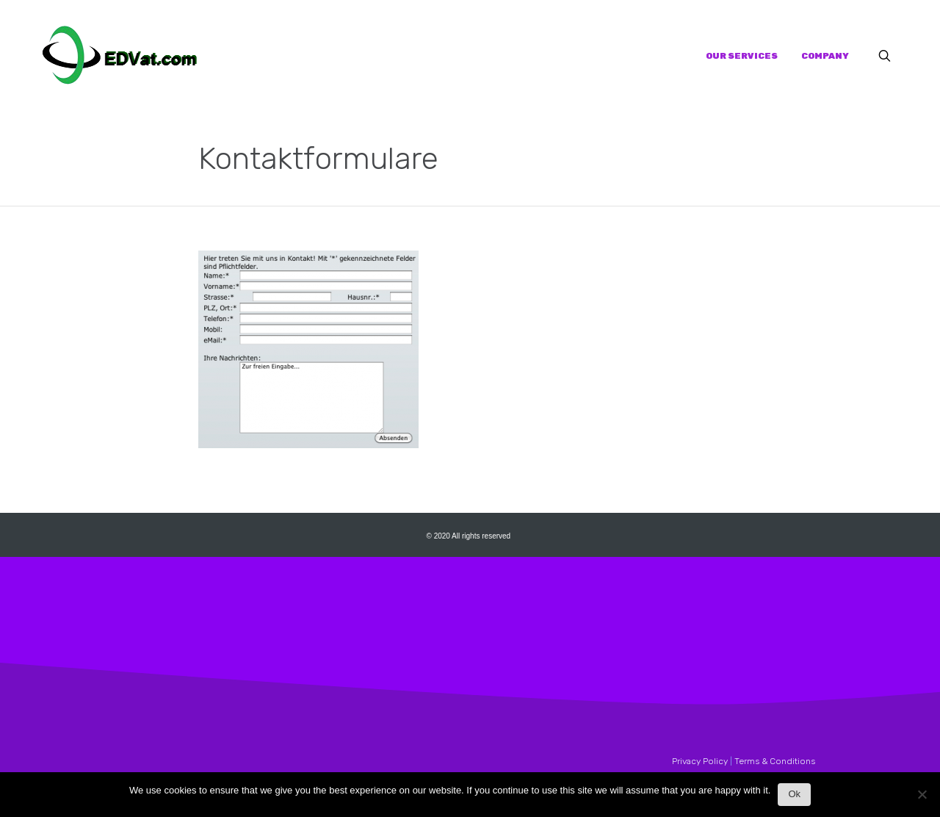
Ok (794, 793)
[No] (921, 798)
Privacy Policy (700, 761)
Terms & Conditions (774, 761)
